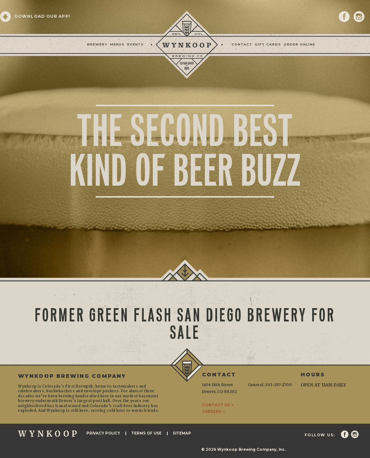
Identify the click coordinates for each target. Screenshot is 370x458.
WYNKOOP (48, 434)
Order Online (299, 44)
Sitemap (182, 433)
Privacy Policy (103, 433)
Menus (117, 44)
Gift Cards (268, 44)
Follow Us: (320, 435)
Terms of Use (146, 433)
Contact (242, 44)
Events (135, 44)
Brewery (97, 44)
